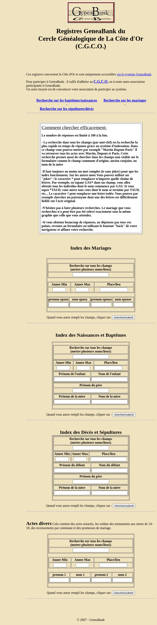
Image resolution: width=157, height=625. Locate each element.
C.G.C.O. (101, 82)
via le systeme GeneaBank (134, 74)
